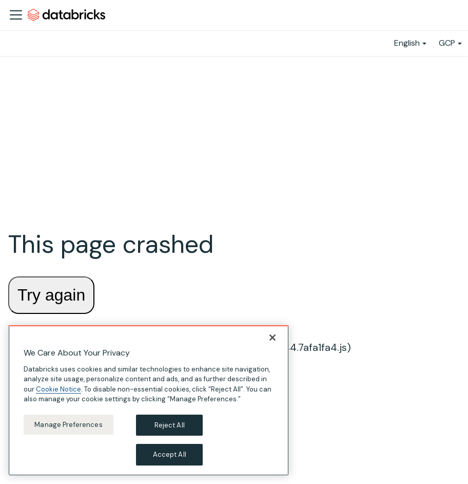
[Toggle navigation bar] (16, 15)
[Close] (272, 337)
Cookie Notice (58, 389)
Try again (51, 295)
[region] (148, 400)
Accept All (169, 454)
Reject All (169, 425)
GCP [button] (447, 43)
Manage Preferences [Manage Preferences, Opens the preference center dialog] (68, 424)
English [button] (407, 43)
